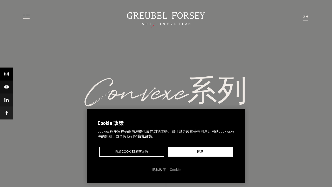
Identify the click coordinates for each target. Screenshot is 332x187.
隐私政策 (144, 137)
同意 (200, 151)
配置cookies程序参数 (131, 151)
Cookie (175, 170)
